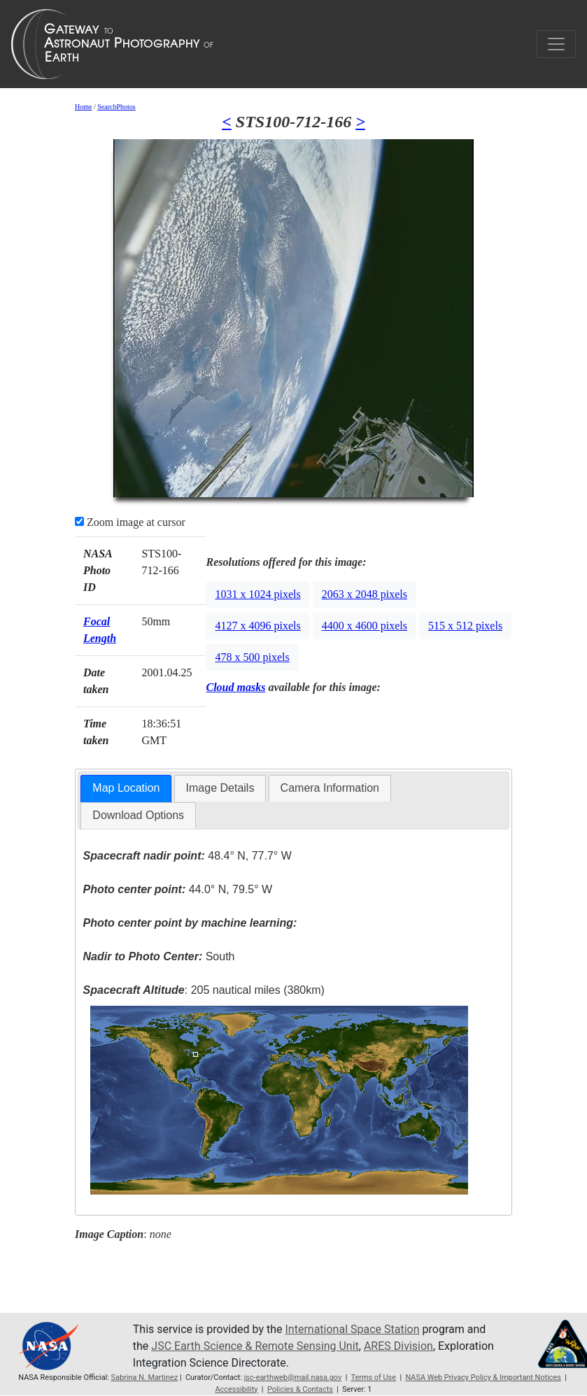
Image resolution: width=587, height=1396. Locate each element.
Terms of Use (373, 1377)
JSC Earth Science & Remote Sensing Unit (254, 1346)
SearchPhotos (116, 107)
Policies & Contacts (300, 1389)
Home (83, 107)
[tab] (125, 788)
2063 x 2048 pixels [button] (364, 594)
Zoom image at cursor (130, 522)
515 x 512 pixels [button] (465, 626)
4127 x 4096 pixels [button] (257, 626)
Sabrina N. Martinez (144, 1377)
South (159, 956)
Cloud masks (235, 687)
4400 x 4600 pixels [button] (364, 626)
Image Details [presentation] (220, 788)
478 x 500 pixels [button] (252, 657)
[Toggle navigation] (556, 44)
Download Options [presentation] (138, 815)
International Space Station (352, 1329)
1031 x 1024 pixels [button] (257, 594)
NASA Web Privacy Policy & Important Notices (482, 1377)
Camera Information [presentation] (330, 788)
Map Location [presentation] (126, 788)
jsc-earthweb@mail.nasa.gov (293, 1377)
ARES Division (398, 1346)
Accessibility (236, 1389)
